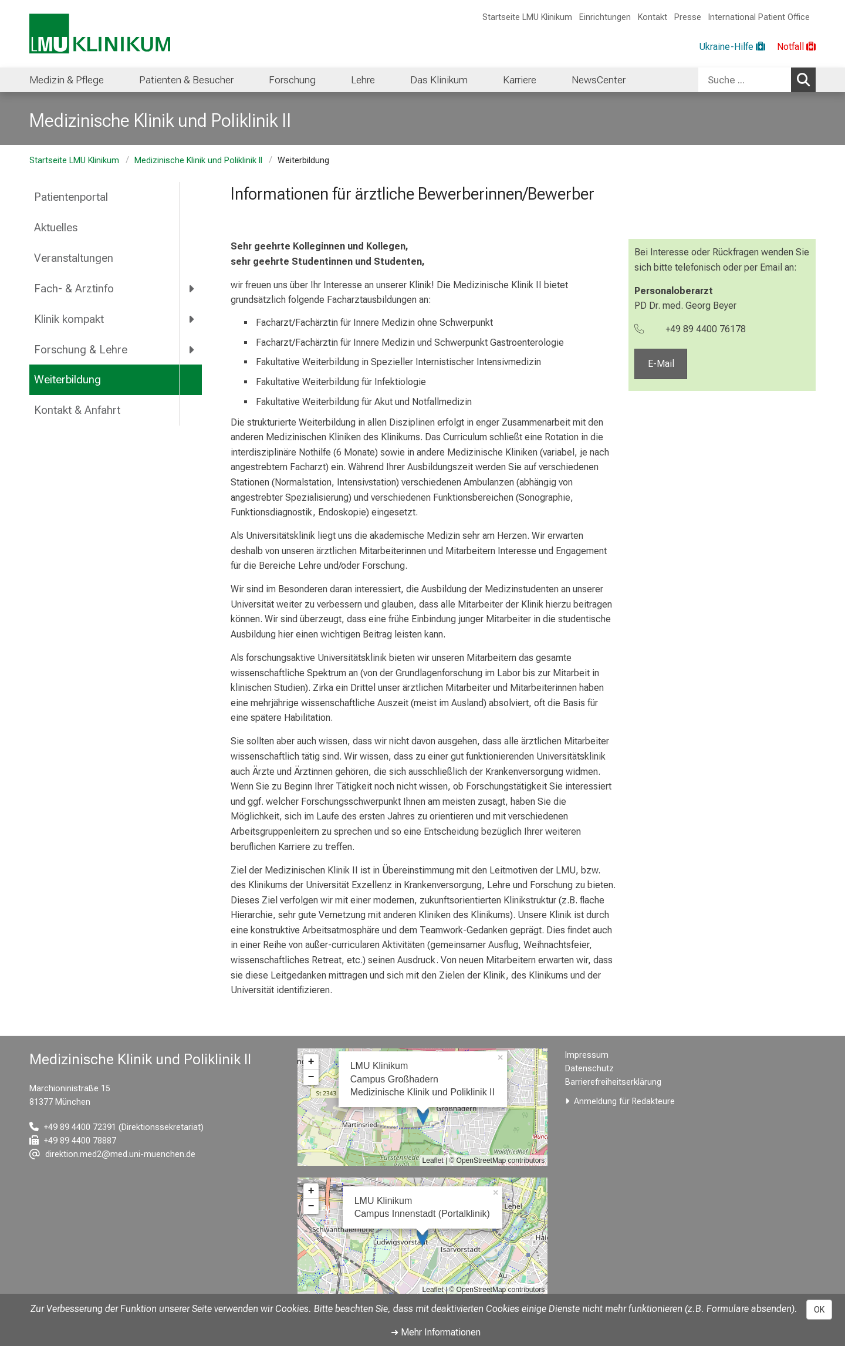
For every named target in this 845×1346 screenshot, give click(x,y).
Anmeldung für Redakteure (624, 1102)
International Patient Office (759, 17)
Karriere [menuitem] (519, 80)
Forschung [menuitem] (292, 80)
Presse (687, 17)
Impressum (587, 1055)
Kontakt (652, 17)
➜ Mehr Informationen (436, 1332)
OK (819, 1309)
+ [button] (311, 1062)
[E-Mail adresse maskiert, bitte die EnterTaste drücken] (112, 1154)
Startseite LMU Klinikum (527, 17)
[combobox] (757, 80)
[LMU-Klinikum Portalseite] (99, 33)
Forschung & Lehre (80, 349)
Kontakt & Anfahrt (77, 410)
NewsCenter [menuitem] (599, 80)
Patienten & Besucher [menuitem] (186, 80)
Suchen (806, 79)
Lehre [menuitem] (363, 80)
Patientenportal (71, 197)
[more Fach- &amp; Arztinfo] (192, 288)
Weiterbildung (67, 379)
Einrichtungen (605, 17)
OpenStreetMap (481, 1160)
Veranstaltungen (73, 258)
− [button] (311, 1077)
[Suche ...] (744, 80)
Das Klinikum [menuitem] (439, 80)
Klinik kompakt (69, 319)
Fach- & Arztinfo (74, 288)
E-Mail (660, 364)
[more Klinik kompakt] (192, 318)
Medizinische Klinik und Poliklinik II (198, 161)
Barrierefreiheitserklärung (613, 1082)
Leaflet (433, 1160)
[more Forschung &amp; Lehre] (192, 349)
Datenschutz (589, 1069)
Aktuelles (55, 227)
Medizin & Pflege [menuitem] (66, 80)
